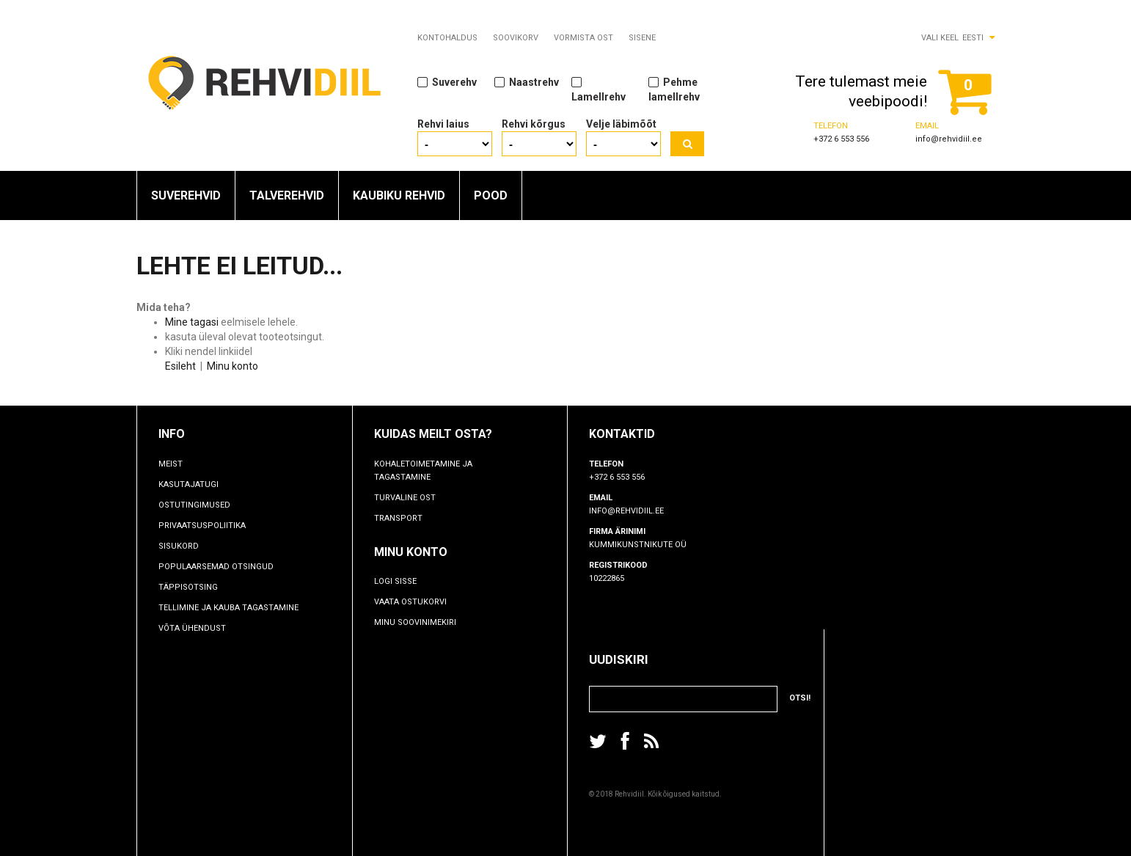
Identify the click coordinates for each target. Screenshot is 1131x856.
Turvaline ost (405, 497)
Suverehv (447, 82)
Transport (398, 518)
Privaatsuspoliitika (202, 525)
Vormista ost (583, 38)
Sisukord (178, 546)
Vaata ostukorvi (410, 602)
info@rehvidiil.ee (948, 139)
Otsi (687, 143)
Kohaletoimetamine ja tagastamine (423, 470)
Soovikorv (515, 38)
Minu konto (232, 366)
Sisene (642, 38)
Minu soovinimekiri (415, 622)
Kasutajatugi (188, 484)
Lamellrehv (598, 89)
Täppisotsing (188, 587)
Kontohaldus (447, 38)
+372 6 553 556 (841, 139)
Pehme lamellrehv (674, 89)
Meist (170, 464)
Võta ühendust (192, 628)
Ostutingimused (194, 505)
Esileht (180, 366)
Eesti (973, 38)
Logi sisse (395, 581)
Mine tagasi (192, 322)
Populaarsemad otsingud (216, 566)
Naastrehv (526, 82)
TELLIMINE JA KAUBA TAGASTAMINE (228, 607)
